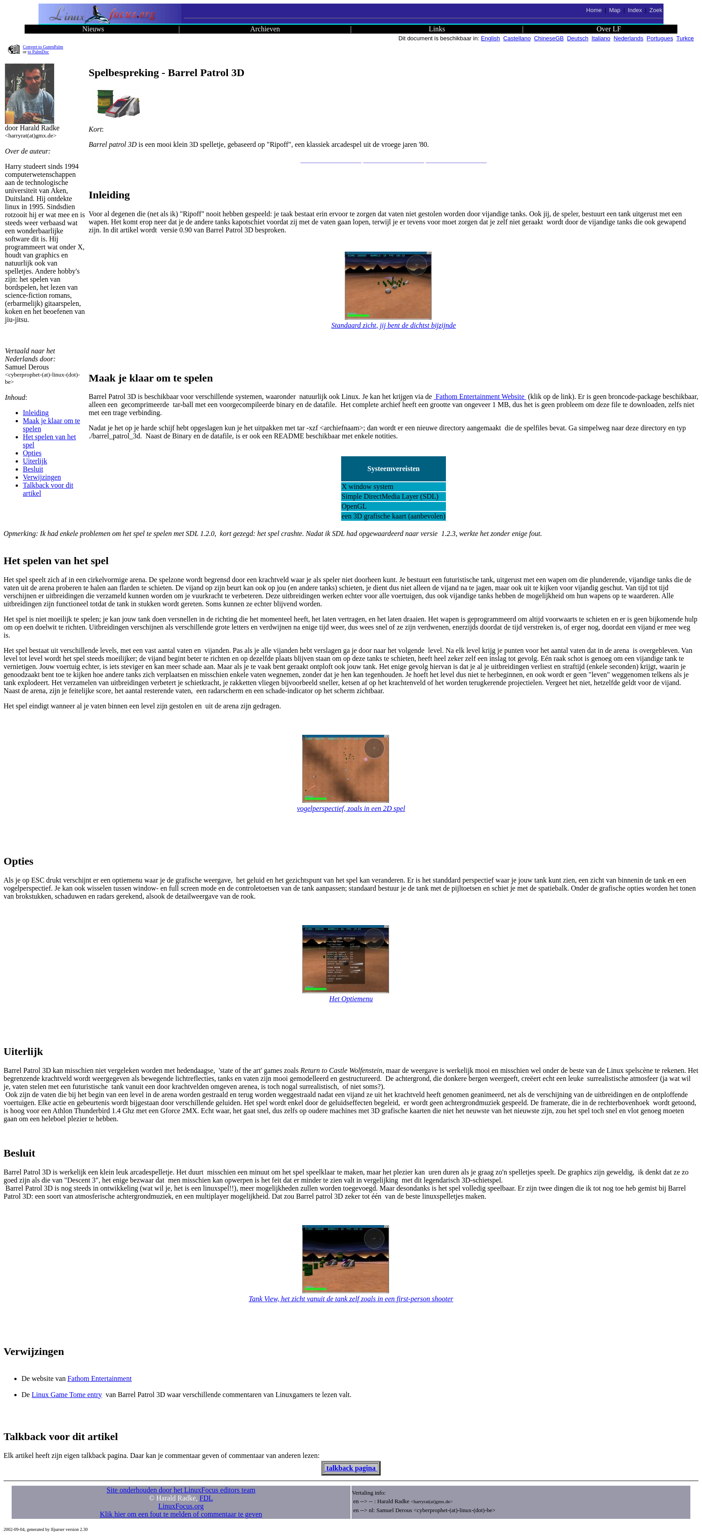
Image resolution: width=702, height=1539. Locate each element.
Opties (32, 453)
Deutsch (577, 38)
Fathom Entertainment (100, 1378)
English (490, 38)
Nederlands (629, 38)
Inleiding (36, 412)
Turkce (685, 38)
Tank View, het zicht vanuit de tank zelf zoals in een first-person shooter (351, 1299)
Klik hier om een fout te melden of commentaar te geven (181, 1514)
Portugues (659, 38)
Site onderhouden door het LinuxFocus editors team (181, 1490)
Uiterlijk (35, 461)
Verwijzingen (42, 477)
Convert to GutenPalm (43, 46)
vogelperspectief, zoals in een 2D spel (351, 808)
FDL (206, 1498)
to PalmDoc (38, 51)
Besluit (33, 469)
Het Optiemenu (350, 999)
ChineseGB (549, 38)
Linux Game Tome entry (67, 1394)
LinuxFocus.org (181, 1506)
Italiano (600, 38)
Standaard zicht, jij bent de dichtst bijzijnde (393, 325)
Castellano (517, 38)
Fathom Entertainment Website (480, 396)
